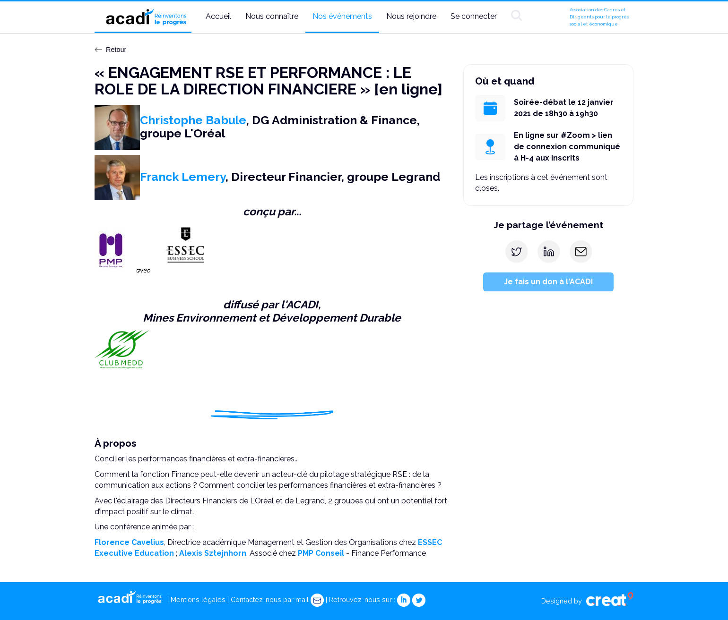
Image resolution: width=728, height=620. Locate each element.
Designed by (587, 601)
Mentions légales (198, 599)
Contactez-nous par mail (277, 599)
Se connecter (474, 16)
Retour (110, 49)
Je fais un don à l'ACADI (548, 281)
